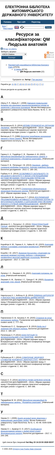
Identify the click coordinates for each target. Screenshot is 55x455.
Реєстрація (8, 28)
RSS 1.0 (48, 55)
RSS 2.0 (48, 57)
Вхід (4, 26)
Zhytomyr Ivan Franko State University (27, 449)
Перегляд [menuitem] (36, 22)
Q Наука (18, 69)
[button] (11, 57)
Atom (50, 53)
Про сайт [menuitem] (21, 22)
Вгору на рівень (9, 49)
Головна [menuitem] (7, 22)
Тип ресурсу (37, 79)
